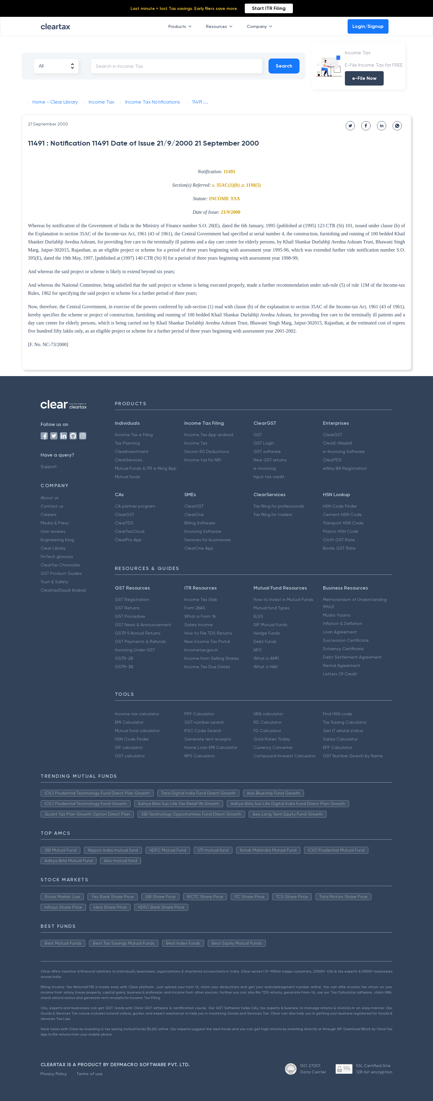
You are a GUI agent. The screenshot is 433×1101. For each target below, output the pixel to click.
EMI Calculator (129, 722)
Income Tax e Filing (134, 434)
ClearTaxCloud (129, 531)
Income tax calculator (137, 713)
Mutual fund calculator (137, 730)
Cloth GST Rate (339, 539)
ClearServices (129, 459)
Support (49, 466)
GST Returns (127, 607)
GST (257, 434)
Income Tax (195, 443)
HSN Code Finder (340, 506)
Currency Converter (273, 747)
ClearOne (194, 514)
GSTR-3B (124, 666)
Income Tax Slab (200, 599)
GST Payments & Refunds (140, 641)
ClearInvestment (132, 451)
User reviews (53, 531)
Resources (220, 26)
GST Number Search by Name (353, 755)
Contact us (52, 506)
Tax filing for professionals (278, 506)
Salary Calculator (340, 739)
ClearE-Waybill (337, 443)
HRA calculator (268, 713)
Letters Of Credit (340, 673)
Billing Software (199, 522)
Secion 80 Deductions (206, 451)
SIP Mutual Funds (270, 624)
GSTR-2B (124, 658)
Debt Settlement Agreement (352, 657)
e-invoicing (264, 468)
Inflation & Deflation (342, 623)
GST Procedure (130, 616)
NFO (257, 649)
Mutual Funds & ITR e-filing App (146, 468)
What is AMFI (266, 658)
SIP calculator (129, 747)
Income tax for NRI (202, 459)
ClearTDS (332, 459)
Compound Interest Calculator (284, 755)
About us (50, 497)
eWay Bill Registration (345, 468)
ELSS (258, 616)
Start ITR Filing (269, 8)
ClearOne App (198, 548)
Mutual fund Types (271, 607)
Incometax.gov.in (201, 649)
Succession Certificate (346, 640)
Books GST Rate (339, 548)
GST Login (263, 443)
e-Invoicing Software (344, 451)
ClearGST (332, 434)
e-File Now (364, 78)
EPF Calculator (337, 747)
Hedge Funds (266, 633)
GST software (267, 451)
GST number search (204, 722)
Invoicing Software (202, 531)
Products (181, 26)
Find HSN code (337, 713)
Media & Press (55, 522)
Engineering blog (57, 539)
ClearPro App (128, 539)
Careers (49, 514)
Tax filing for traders (272, 514)
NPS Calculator (199, 755)
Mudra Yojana (336, 615)
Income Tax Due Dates (207, 666)
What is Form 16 (200, 616)
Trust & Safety (54, 581)
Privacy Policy (54, 1073)
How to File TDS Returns (208, 633)
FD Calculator (267, 730)
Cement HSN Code (342, 514)
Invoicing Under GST (135, 649)
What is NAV (265, 666)
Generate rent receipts (207, 739)
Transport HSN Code (343, 522)
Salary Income (198, 624)
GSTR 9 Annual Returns (138, 633)
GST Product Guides (61, 573)
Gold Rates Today (271, 739)
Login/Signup (368, 26)
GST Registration (132, 599)
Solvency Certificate (343, 648)
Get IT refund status (343, 730)
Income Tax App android (208, 434)
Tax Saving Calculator (345, 722)
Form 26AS (194, 607)
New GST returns (270, 459)
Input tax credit (268, 476)
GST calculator (130, 755)
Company (261, 26)
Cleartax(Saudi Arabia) (63, 590)
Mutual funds (127, 476)
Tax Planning (127, 443)
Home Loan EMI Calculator (210, 747)
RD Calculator (267, 722)
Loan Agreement (340, 631)
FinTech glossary (57, 556)
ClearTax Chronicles (60, 565)
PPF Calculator (199, 713)
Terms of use (89, 1073)
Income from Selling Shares (211, 658)
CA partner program (135, 506)
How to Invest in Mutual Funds (283, 599)
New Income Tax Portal (207, 641)
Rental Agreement (341, 665)
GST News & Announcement (143, 624)
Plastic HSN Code (340, 531)
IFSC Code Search (202, 730)
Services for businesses (207, 539)
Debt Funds (265, 641)
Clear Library (53, 548)
